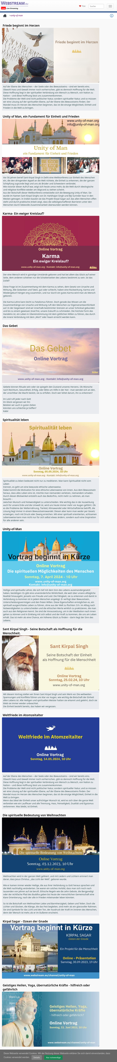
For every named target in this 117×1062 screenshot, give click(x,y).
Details (37, 1057)
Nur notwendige (53, 1057)
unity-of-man (17, 15)
